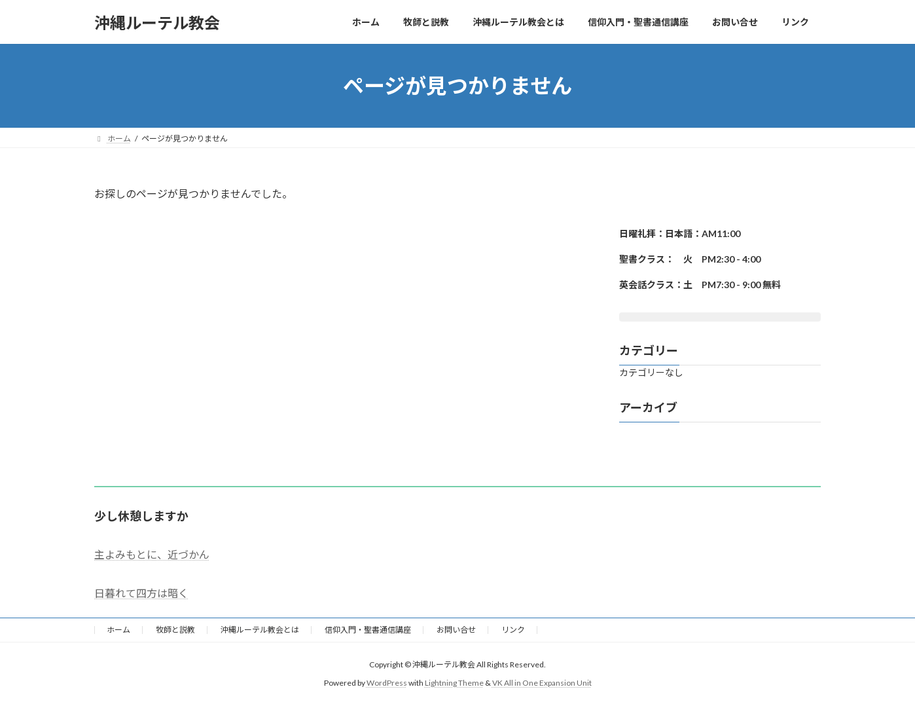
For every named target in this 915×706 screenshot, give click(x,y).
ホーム (118, 630)
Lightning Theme (454, 683)
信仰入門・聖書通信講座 (368, 630)
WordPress (387, 683)
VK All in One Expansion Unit (542, 683)
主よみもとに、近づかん (151, 554)
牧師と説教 (175, 630)
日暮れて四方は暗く (141, 593)
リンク (513, 630)
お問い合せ (456, 630)
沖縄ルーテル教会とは (260, 630)
